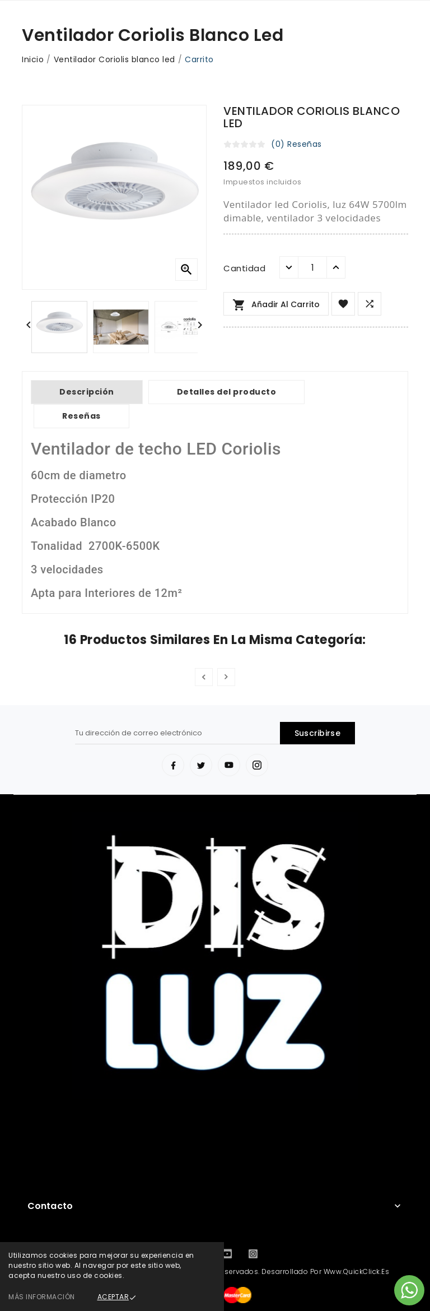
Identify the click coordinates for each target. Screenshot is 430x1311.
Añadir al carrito (276, 305)
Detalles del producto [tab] (227, 391)
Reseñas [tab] (81, 415)
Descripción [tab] (86, 391)
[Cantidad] (312, 267)
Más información (41, 1296)
